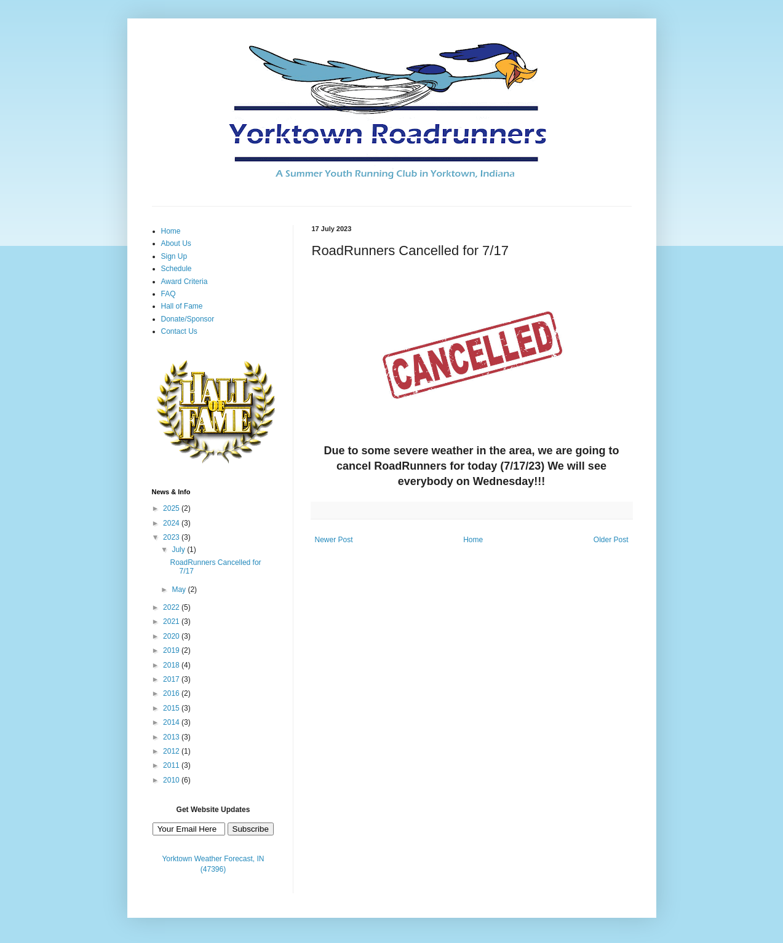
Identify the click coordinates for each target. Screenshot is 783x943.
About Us (176, 243)
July (179, 549)
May (180, 589)
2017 (172, 679)
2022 (172, 607)
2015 (172, 708)
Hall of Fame (182, 306)
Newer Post (334, 539)
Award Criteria (184, 281)
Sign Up (174, 256)
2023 (172, 537)
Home (473, 539)
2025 (172, 508)
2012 (172, 751)
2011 (172, 765)
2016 (172, 693)
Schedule (176, 268)
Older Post (611, 539)
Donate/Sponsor (188, 319)
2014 (172, 722)
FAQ (168, 294)
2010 (172, 780)
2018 (172, 665)
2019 (172, 650)
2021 (172, 621)
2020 (172, 636)
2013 (172, 737)
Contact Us (179, 331)
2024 (172, 523)
